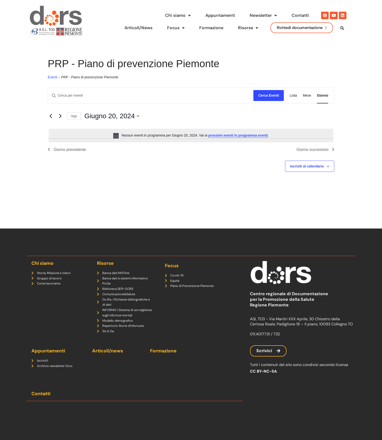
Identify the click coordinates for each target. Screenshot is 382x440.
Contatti (300, 15)
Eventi (52, 87)
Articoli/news (107, 351)
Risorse (248, 28)
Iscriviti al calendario (307, 176)
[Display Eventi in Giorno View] (322, 105)
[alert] (191, 145)
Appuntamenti (220, 15)
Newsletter (263, 15)
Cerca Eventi (268, 105)
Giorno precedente (67, 159)
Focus (176, 28)
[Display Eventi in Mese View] (307, 105)
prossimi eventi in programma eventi (238, 145)
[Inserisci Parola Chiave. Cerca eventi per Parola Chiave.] (150, 105)
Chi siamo (178, 15)
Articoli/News (138, 27)
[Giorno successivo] (60, 126)
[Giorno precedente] (51, 126)
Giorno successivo (315, 159)
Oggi (74, 126)
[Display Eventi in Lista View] (293, 105)
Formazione (211, 27)
